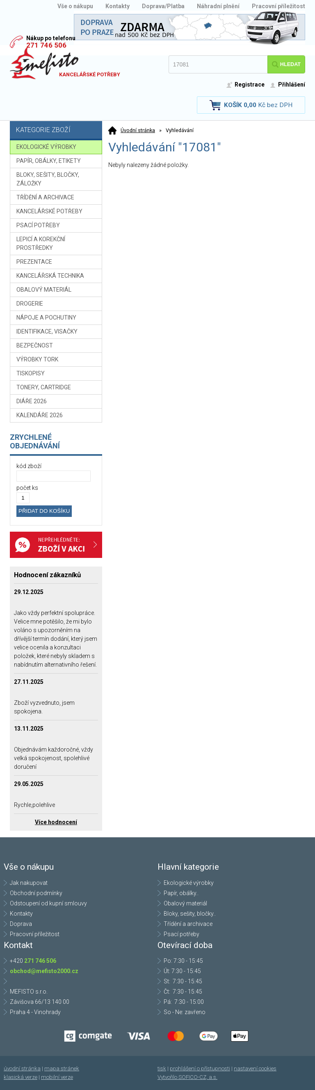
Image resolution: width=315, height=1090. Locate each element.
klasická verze (20, 1077)
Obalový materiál (185, 903)
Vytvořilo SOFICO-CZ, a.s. (187, 1077)
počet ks (27, 487)
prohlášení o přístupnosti (200, 1068)
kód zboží (28, 466)
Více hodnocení (56, 822)
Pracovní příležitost (278, 6)
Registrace (250, 84)
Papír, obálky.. (181, 893)
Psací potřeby (181, 934)
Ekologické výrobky (189, 883)
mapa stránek (61, 1068)
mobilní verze (57, 1077)
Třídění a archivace (188, 924)
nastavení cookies (255, 1068)
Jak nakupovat (29, 883)
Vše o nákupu (75, 6)
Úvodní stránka (138, 130)
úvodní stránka (22, 1068)
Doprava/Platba (163, 6)
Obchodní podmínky (36, 893)
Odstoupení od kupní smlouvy (48, 903)
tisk (162, 1068)
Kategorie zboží (57, 130)
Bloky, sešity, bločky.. (190, 913)
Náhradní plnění (218, 6)
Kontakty (117, 6)
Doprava (21, 924)
